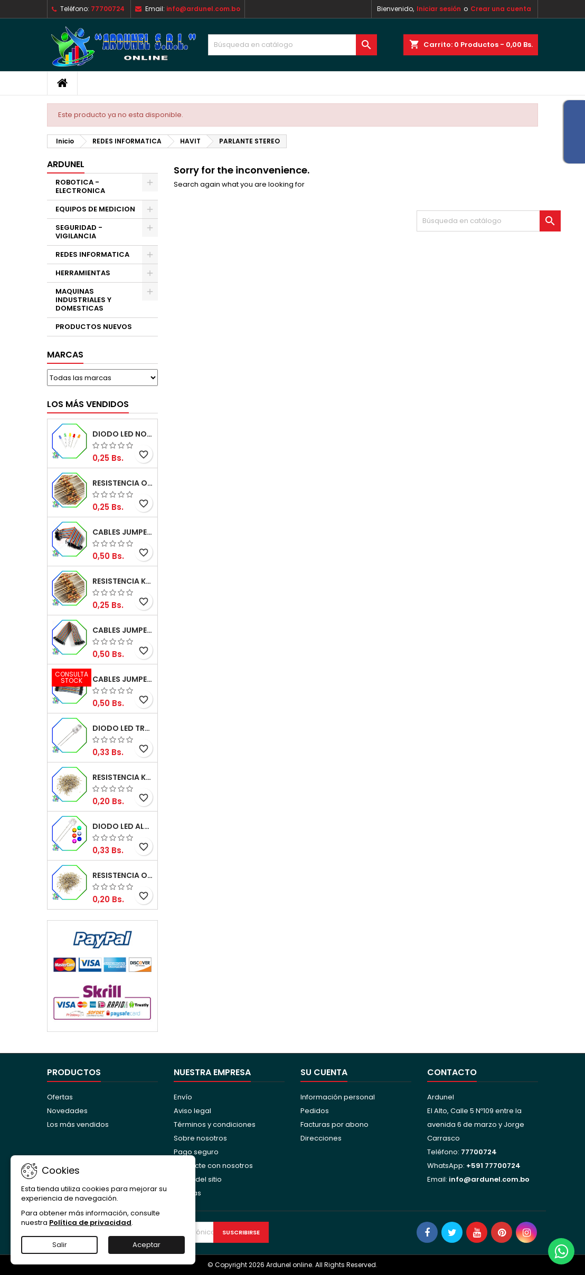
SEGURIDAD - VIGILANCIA (78, 232)
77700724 (108, 8)
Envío (183, 1097)
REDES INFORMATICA (92, 254)
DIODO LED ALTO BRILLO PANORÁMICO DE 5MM (122, 826)
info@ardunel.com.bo (203, 8)
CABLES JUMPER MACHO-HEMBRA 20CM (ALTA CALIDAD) (122, 630)
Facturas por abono (334, 1124)
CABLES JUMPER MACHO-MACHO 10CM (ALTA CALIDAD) (122, 679)
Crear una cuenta (500, 8)
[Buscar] (292, 44)
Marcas (65, 355)
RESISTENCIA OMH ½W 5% (122, 483)
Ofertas (60, 1097)
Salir (59, 1245)
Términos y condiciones (215, 1124)
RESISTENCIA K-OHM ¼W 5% (122, 777)
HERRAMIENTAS (82, 273)
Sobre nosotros (200, 1138)
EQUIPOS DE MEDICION (95, 209)
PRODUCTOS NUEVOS (93, 327)
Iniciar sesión (439, 8)
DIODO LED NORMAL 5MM (122, 434)
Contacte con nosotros (213, 1166)
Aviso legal (192, 1111)
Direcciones (321, 1138)
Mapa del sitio (198, 1179)
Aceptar (147, 1245)
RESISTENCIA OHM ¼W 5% (122, 875)
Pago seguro (196, 1152)
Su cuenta (323, 1072)
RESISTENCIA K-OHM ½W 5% (122, 581)
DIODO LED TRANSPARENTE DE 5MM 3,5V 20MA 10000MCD (122, 728)
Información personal (337, 1097)
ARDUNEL (65, 164)
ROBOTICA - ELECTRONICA (80, 186)
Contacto (452, 1072)
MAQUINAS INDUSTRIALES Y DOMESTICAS (83, 299)
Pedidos (314, 1111)
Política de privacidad (90, 1223)
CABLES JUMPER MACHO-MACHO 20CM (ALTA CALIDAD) (122, 532)
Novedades (67, 1111)
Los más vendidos (88, 404)
